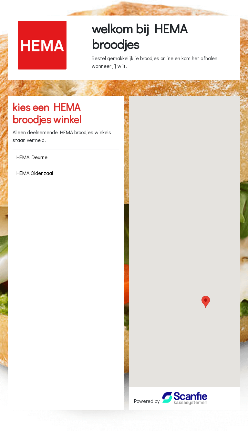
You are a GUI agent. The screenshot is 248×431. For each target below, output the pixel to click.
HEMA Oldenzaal (34, 172)
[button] (206, 302)
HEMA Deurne (31, 157)
